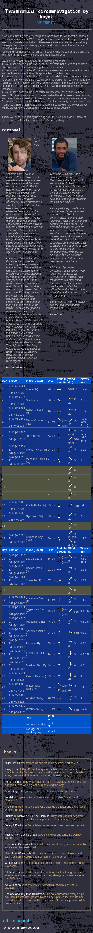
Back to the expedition (17, 921)
